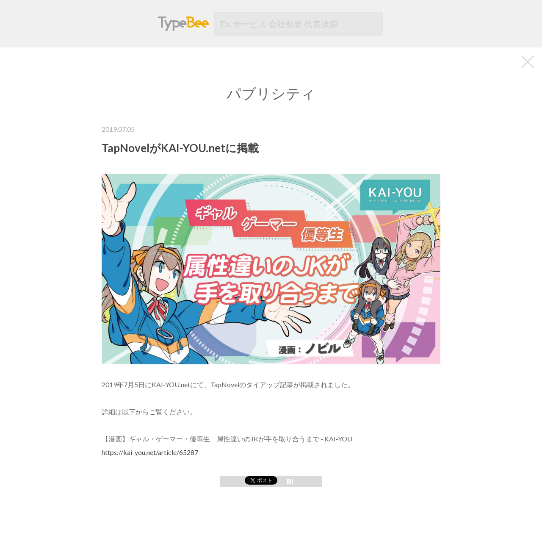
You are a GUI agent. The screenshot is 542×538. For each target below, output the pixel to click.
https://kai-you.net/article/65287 (150, 452)
